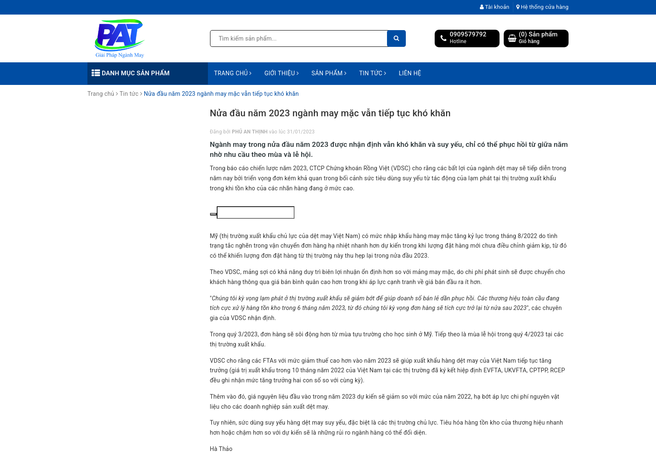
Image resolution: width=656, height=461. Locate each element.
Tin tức (372, 73)
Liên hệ (410, 73)
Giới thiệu (281, 73)
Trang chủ (233, 73)
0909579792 (468, 34)
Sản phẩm (329, 73)
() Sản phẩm (538, 38)
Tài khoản (495, 7)
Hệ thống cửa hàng (542, 7)
